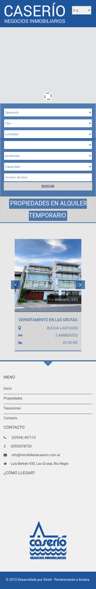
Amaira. (84, 580)
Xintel (47, 580)
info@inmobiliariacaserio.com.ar (35, 455)
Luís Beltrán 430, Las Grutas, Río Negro (40, 464)
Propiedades (13, 398)
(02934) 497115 (23, 438)
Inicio (8, 388)
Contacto (10, 418)
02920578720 (21, 446)
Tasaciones (12, 408)
